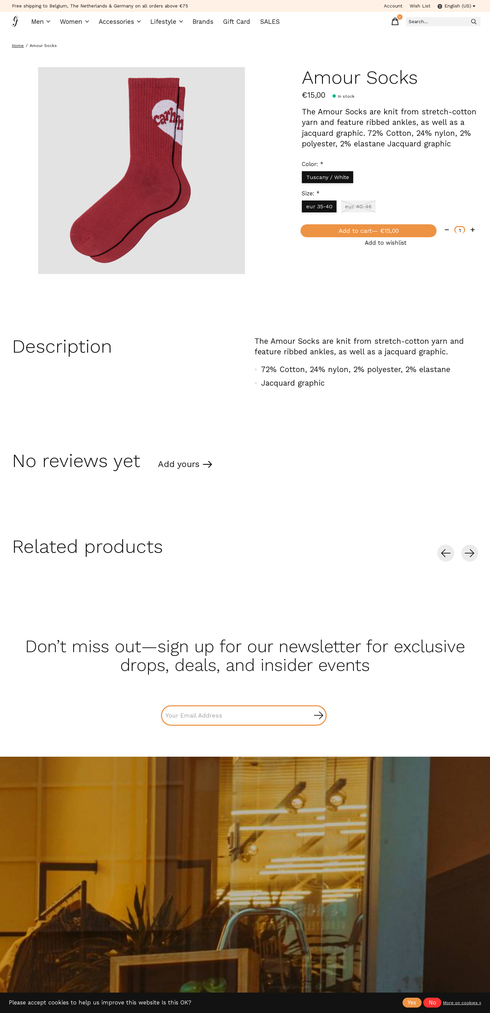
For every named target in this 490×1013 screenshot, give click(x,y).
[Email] (244, 727)
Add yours (184, 472)
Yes (412, 1002)
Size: (311, 199)
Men (44, 24)
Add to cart (367, 240)
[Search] (432, 24)
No (432, 1002)
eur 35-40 (320, 213)
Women (78, 24)
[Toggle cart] (374, 24)
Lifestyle (165, 24)
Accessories (121, 24)
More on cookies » (462, 1002)
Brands (200, 24)
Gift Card (233, 24)
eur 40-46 (363, 213)
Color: (312, 169)
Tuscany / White (330, 182)
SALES (264, 24)
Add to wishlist (386, 256)
